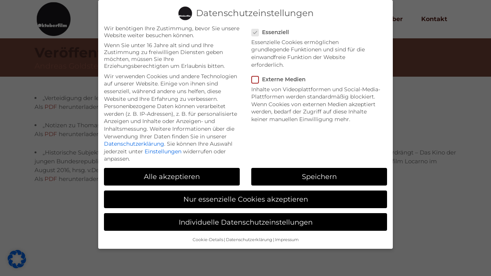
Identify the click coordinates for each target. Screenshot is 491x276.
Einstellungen (163, 147)
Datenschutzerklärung (134, 139)
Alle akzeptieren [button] (172, 173)
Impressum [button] (287, 235)
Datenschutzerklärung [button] (249, 235)
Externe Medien (281, 75)
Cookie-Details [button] (208, 235)
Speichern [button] (319, 173)
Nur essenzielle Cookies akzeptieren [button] (245, 195)
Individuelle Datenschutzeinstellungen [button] (246, 218)
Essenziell (273, 28)
